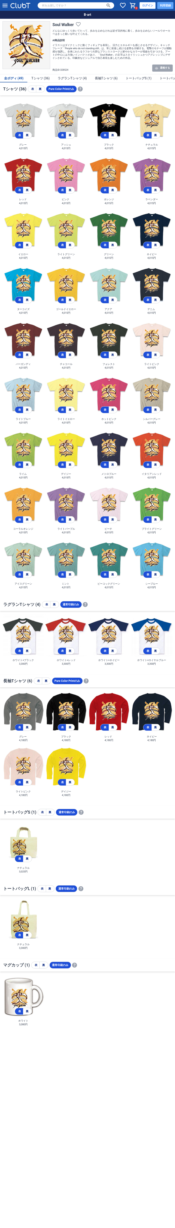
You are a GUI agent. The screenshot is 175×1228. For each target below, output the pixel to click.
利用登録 (165, 5)
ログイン (147, 5)
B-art (87, 14)
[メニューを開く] (5, 5)
